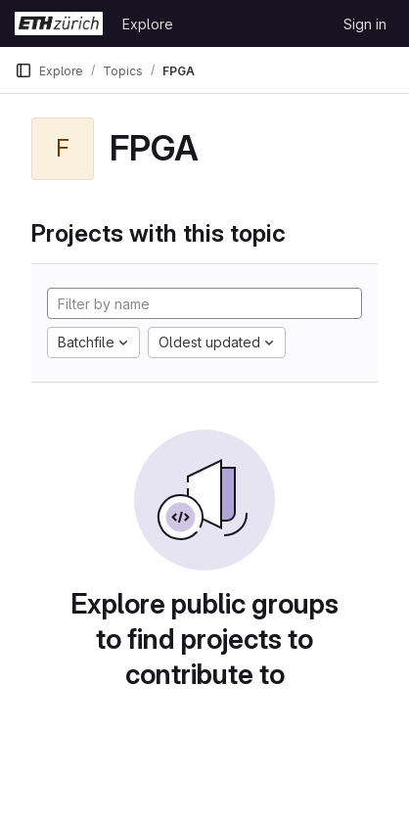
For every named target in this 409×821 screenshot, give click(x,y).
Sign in (364, 24)
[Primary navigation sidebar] (23, 70)
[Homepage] (59, 23)
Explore (147, 24)
